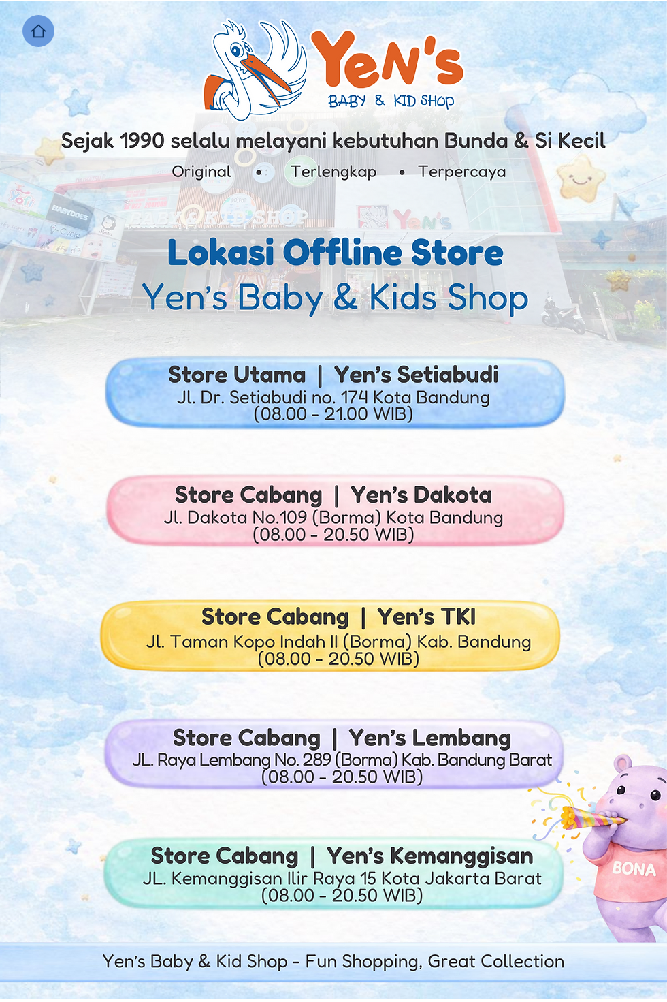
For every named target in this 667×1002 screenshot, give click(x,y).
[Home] (38, 31)
